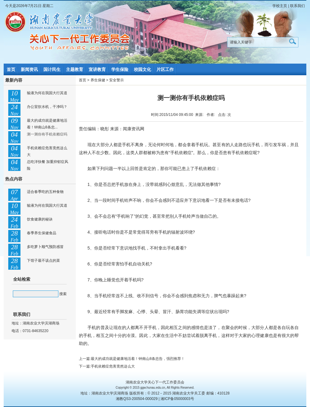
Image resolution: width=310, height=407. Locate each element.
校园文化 (142, 69)
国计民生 (52, 69)
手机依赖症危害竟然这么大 (113, 366)
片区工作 (165, 69)
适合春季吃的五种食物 (45, 192)
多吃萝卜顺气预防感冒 (45, 247)
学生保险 (119, 69)
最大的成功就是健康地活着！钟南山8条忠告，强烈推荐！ (138, 359)
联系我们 (297, 6)
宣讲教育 (97, 69)
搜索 (63, 294)
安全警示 (116, 80)
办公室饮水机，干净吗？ (47, 107)
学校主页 (279, 6)
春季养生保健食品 (41, 233)
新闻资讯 (29, 69)
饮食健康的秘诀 (40, 219)
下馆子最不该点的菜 (43, 260)
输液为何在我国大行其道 (47, 93)
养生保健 (97, 80)
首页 (11, 69)
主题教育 (74, 69)
